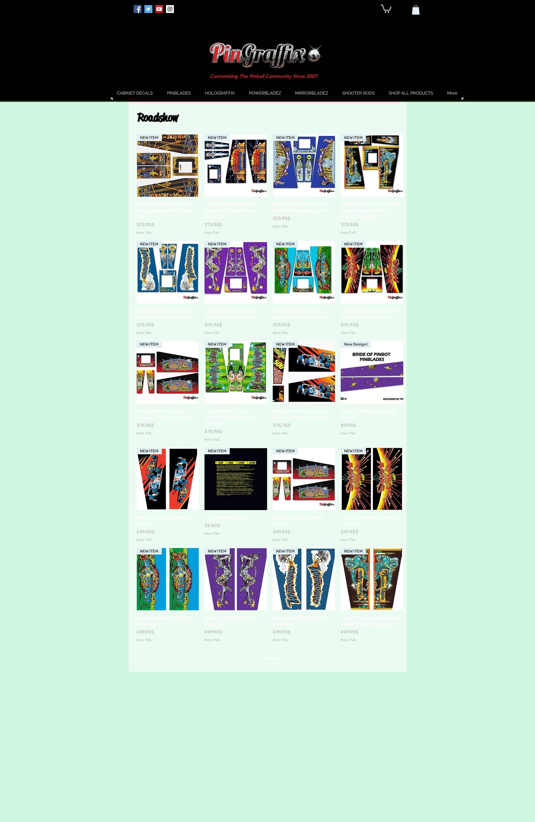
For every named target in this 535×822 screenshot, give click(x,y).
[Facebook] (138, 9)
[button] (386, 8)
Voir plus (269, 658)
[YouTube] (159, 9)
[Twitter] (148, 9)
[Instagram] (170, 9)
